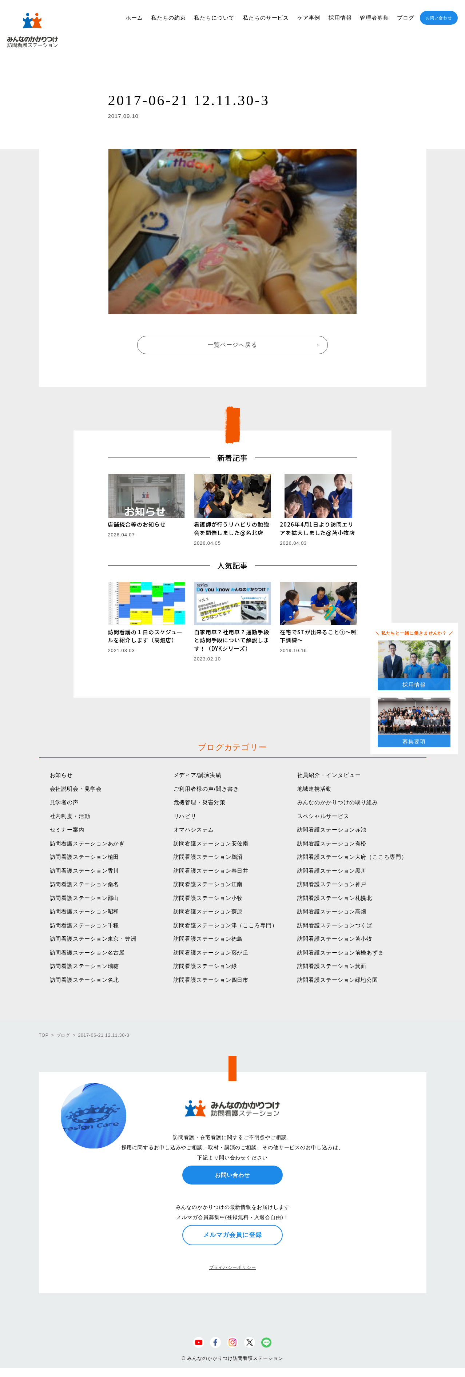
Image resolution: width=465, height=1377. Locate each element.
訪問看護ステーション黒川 (332, 871)
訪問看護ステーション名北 (84, 980)
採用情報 (340, 18)
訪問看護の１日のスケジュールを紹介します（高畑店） (145, 636)
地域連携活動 (314, 789)
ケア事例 (309, 18)
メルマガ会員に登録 (232, 1234)
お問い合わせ (439, 18)
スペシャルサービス (323, 816)
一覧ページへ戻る (232, 345)
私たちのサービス (266, 18)
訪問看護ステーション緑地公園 (337, 980)
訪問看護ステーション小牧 (208, 898)
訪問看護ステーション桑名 (84, 884)
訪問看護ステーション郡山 (84, 898)
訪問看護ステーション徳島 (208, 939)
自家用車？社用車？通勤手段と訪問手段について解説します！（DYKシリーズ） (231, 640)
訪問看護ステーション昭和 (84, 911)
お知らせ (61, 775)
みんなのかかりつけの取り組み (337, 802)
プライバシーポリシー (232, 1267)
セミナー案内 (67, 829)
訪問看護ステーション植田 (84, 857)
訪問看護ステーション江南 (208, 884)
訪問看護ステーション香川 (84, 871)
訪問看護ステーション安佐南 (211, 843)
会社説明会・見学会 (76, 789)
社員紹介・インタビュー (329, 775)
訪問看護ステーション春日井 (211, 871)
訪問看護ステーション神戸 (332, 884)
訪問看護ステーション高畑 (332, 911)
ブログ (405, 18)
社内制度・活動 (70, 816)
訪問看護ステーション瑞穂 (84, 966)
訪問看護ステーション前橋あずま (340, 952)
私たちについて (214, 18)
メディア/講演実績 (198, 775)
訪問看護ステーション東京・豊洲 (93, 939)
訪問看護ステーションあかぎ (87, 843)
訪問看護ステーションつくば (335, 925)
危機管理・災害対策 (200, 802)
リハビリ (185, 816)
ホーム (134, 18)
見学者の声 (64, 802)
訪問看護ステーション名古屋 (87, 952)
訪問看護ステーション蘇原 (208, 911)
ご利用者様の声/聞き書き (206, 789)
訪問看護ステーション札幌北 (335, 898)
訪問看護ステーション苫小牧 (335, 939)
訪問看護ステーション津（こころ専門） (226, 925)
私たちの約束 (168, 18)
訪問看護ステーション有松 (332, 843)
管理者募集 (374, 18)
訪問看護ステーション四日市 (211, 980)
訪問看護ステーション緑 (205, 966)
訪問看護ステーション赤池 (332, 829)
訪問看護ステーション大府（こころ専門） (352, 857)
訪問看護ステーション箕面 (332, 966)
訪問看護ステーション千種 (84, 925)
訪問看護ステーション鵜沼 (208, 857)
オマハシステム (194, 829)
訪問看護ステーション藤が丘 (211, 952)
